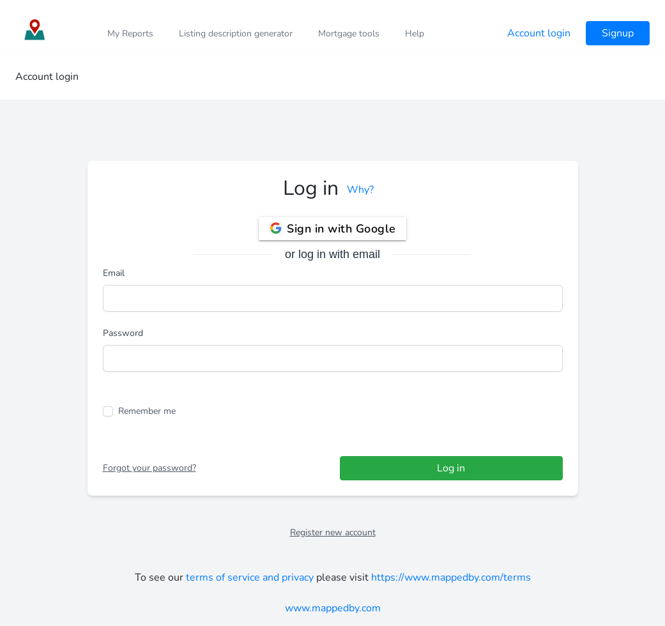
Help (414, 33)
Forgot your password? (149, 468)
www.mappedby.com (333, 608)
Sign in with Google (332, 226)
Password (123, 333)
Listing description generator (236, 33)
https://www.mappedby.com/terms (451, 577)
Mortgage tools (348, 33)
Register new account (333, 532)
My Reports (130, 33)
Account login (538, 33)
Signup (618, 33)
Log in (451, 468)
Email (114, 273)
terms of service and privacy (250, 577)
